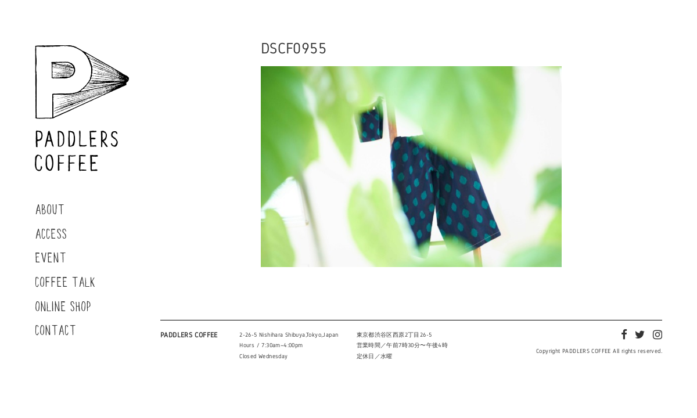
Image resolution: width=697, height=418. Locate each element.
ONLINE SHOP (63, 306)
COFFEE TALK (65, 281)
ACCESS (51, 233)
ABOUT (49, 209)
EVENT (50, 257)
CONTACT (55, 329)
